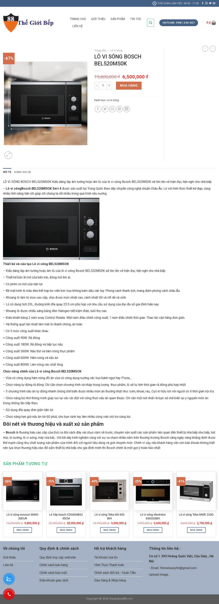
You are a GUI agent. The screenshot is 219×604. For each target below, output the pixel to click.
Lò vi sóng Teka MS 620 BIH (109, 516)
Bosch (10, 432)
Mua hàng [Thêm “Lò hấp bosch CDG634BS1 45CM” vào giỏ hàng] (66, 530)
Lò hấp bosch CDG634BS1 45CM (66, 516)
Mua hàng (129, 85)
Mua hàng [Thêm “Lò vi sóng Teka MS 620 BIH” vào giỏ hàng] (109, 530)
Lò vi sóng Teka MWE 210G (196, 514)
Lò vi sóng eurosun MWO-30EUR (22, 516)
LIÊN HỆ (77, 26)
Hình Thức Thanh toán (109, 565)
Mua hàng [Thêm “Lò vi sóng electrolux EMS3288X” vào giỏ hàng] (153, 530)
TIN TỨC (135, 19)
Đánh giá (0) (22, 171)
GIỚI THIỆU (98, 19)
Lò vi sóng (116, 50)
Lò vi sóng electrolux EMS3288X (153, 516)
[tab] (7, 172)
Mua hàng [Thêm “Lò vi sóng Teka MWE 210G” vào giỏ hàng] (196, 530)
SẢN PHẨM (118, 19)
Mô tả (7, 171)
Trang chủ (100, 50)
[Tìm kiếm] (150, 23)
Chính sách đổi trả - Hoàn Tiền (115, 573)
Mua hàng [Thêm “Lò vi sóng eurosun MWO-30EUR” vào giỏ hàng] (23, 530)
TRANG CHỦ (78, 19)
